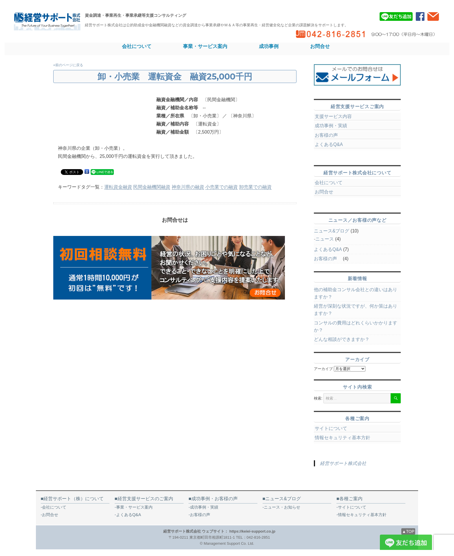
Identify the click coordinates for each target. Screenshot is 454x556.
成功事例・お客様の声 (214, 498)
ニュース (324, 239)
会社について (136, 46)
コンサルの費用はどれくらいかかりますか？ (355, 326)
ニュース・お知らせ (282, 507)
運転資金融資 (118, 186)
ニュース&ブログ (331, 230)
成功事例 (269, 46)
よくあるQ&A (329, 144)
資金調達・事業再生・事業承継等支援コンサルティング (135, 15)
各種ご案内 (351, 498)
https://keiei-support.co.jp (252, 531)
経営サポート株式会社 (343, 463)
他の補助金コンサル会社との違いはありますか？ (355, 293)
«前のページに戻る (68, 65)
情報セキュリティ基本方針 (342, 437)
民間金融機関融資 (151, 186)
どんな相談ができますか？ (341, 339)
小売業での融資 (221, 186)
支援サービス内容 (333, 116)
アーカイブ (323, 369)
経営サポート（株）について (73, 498)
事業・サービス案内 (205, 46)
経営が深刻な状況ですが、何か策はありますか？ (355, 310)
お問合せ (320, 46)
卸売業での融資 (255, 186)
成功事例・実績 (331, 125)
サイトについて (331, 428)
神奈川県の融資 (188, 186)
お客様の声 (329, 135)
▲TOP (408, 531)
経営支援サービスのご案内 (145, 498)
